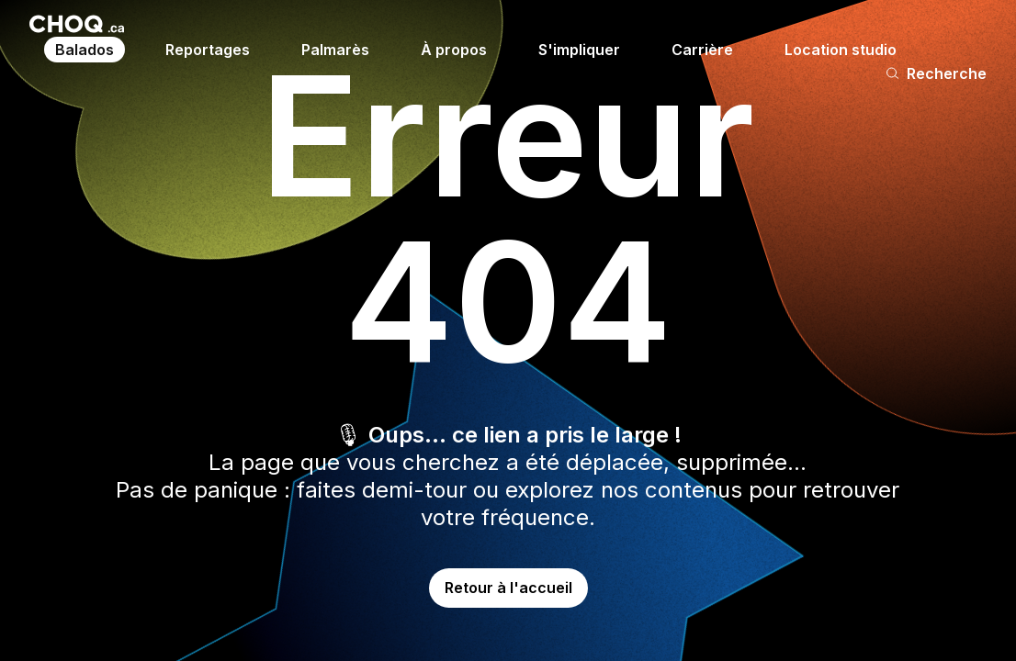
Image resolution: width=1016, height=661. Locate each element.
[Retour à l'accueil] (76, 24)
